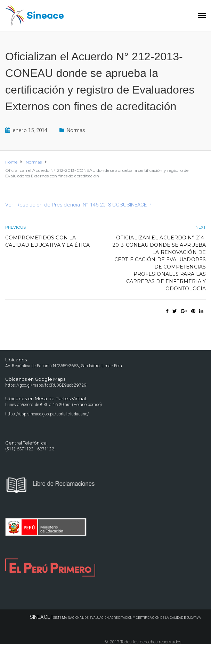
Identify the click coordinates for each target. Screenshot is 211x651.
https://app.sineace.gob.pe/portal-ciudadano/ (47, 414)
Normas (76, 130)
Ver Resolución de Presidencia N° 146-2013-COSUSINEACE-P (78, 205)
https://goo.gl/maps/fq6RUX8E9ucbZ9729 (46, 385)
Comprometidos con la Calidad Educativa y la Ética (47, 241)
